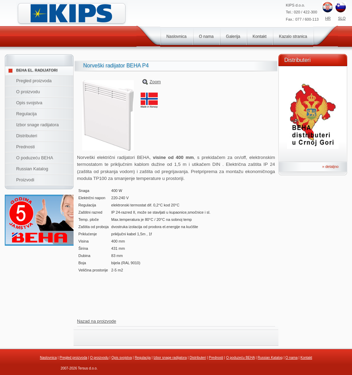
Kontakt (260, 36)
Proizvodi (25, 179)
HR (328, 18)
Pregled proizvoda (34, 80)
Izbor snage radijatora (37, 124)
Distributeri (26, 135)
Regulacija (26, 113)
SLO (341, 18)
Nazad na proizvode (96, 321)
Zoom (155, 81)
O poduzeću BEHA (34, 157)
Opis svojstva (29, 102)
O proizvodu (28, 91)
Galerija (233, 36)
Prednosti (25, 146)
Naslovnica (176, 36)
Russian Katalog (32, 168)
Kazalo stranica (293, 36)
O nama (206, 36)
